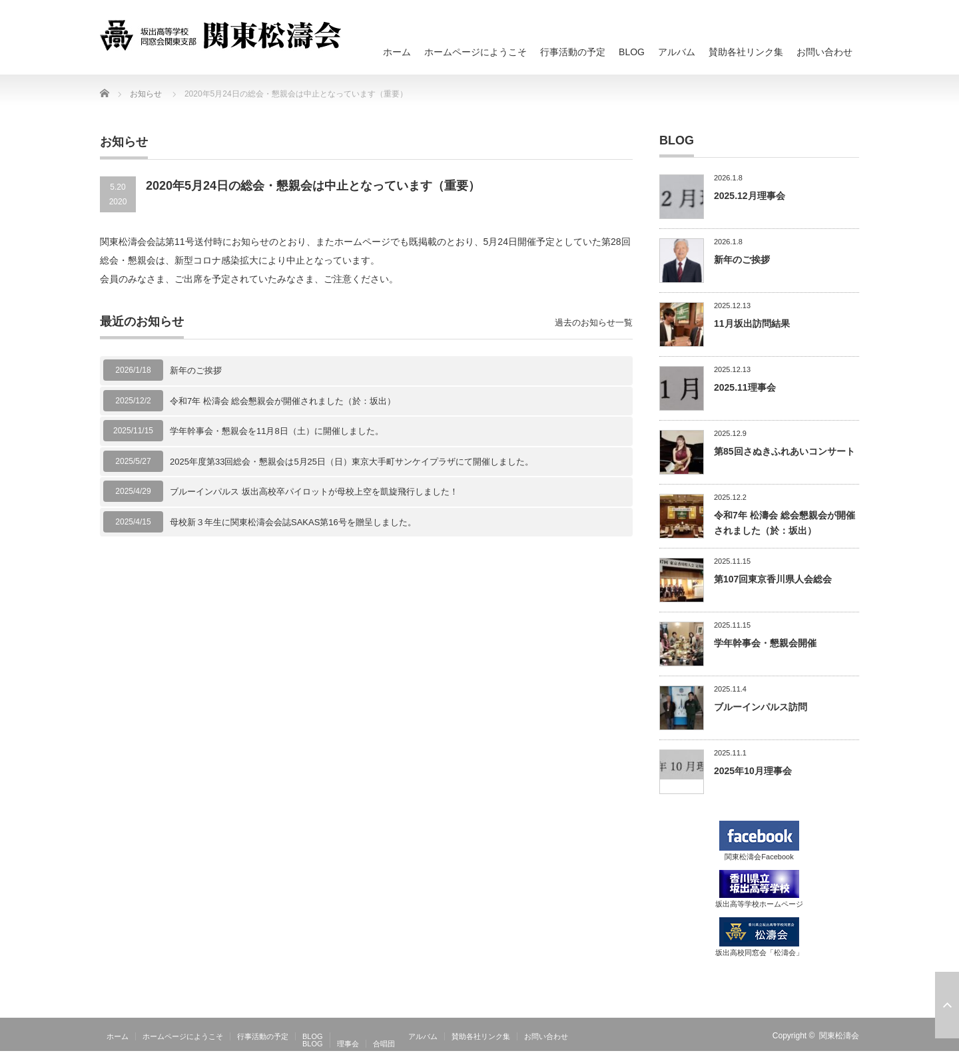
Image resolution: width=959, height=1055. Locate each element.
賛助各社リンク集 (746, 52)
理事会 (348, 1044)
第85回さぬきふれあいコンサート (784, 451)
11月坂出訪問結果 (752, 323)
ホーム (397, 52)
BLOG (632, 52)
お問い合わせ (824, 52)
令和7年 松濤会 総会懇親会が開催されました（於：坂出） (283, 401)
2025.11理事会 (745, 387)
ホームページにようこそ (475, 52)
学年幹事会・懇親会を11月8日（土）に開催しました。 (277, 431)
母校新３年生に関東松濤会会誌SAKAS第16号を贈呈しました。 (293, 522)
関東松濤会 (839, 1035)
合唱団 (384, 1044)
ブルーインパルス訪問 (760, 707)
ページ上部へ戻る (947, 1005)
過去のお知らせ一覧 (594, 322)
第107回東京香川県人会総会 (773, 579)
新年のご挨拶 (196, 370)
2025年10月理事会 (753, 770)
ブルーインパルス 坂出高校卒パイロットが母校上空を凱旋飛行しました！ (314, 492)
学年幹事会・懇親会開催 (765, 643)
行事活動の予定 (572, 52)
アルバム (676, 52)
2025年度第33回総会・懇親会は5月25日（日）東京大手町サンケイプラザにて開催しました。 (351, 462)
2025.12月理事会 (749, 195)
